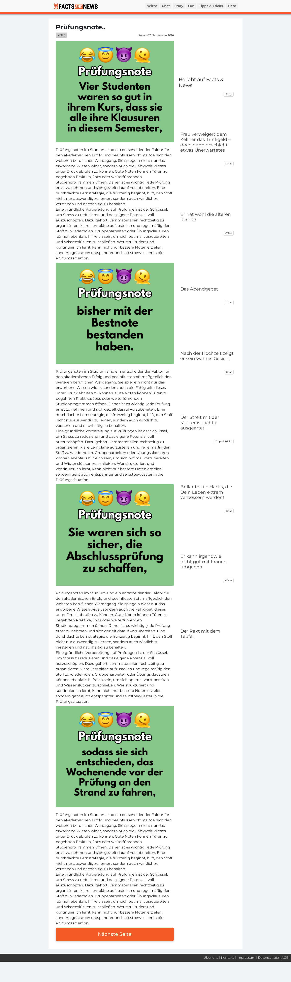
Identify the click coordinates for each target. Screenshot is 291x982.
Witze (152, 6)
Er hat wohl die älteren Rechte (205, 217)
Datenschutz (268, 958)
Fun (191, 6)
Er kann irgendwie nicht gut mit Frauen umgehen (203, 562)
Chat (166, 6)
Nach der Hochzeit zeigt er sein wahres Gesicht (207, 356)
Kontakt (227, 958)
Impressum (246, 958)
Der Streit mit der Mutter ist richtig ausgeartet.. (199, 423)
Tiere (232, 6)
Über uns (210, 958)
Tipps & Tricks (211, 6)
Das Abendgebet (199, 289)
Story (178, 6)
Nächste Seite (115, 934)
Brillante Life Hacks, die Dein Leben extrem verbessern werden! (206, 492)
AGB (285, 958)
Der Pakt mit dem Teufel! (200, 633)
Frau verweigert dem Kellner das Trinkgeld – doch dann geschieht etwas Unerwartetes (205, 142)
